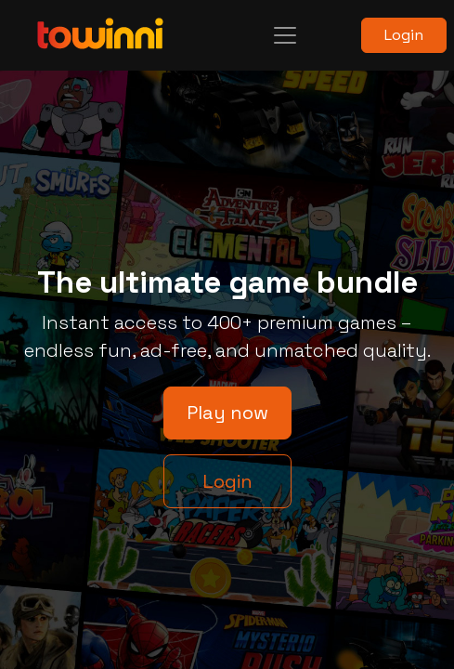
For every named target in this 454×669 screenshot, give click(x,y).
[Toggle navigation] (285, 35)
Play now (227, 412)
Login (403, 35)
